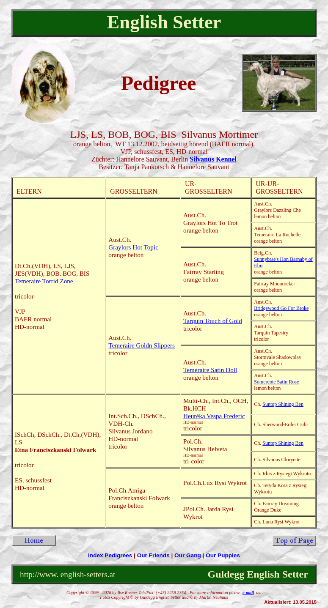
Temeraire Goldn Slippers (141, 345)
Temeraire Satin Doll (210, 369)
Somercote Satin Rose (276, 382)
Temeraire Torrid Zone (44, 281)
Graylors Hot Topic (133, 247)
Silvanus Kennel (213, 159)
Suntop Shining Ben (282, 404)
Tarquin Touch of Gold (212, 320)
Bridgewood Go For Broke (281, 308)
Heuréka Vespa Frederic (214, 415)
